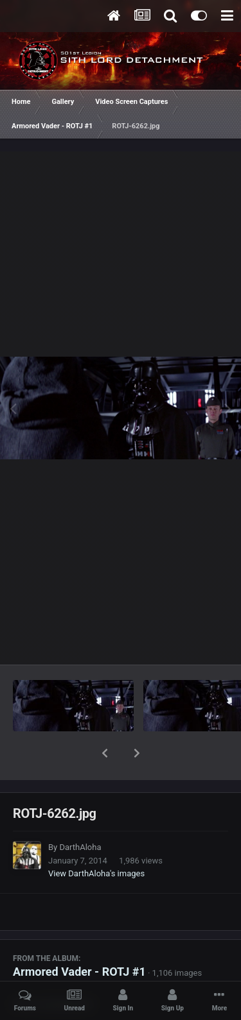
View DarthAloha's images (96, 840)
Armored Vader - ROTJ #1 (79, 938)
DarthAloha (80, 814)
